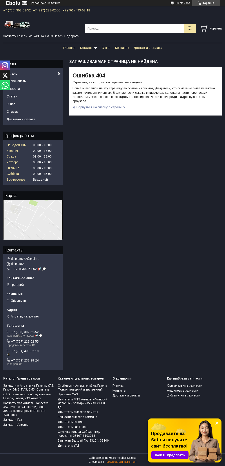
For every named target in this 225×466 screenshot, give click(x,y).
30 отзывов (183, 3)
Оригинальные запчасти (184, 385)
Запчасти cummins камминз (77, 417)
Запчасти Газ (12, 419)
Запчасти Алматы (16, 424)
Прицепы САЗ (68, 394)
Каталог (86, 48)
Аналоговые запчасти (182, 390)
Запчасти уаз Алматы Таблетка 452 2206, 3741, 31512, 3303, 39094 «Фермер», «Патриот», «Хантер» (26, 408)
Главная (69, 48)
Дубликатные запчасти (183, 395)
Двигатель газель (70, 422)
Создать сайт (38, 3)
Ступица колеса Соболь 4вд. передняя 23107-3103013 (79, 433)
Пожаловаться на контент (121, 461)
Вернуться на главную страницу (100, 107)
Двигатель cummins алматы (78, 412)
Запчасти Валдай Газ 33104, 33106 (83, 440)
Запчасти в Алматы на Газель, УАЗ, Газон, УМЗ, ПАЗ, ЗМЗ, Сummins (28, 387)
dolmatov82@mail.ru (25, 259)
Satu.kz (131, 457)
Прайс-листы (16, 81)
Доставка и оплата (148, 48)
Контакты (122, 48)
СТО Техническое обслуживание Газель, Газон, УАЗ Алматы (27, 396)
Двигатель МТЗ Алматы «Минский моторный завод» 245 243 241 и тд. (82, 403)
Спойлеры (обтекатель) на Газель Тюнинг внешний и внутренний (82, 387)
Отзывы (12, 111)
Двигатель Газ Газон (72, 427)
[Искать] (190, 28)
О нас (106, 48)
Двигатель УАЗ (68, 445)
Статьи (12, 96)
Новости (13, 88)
